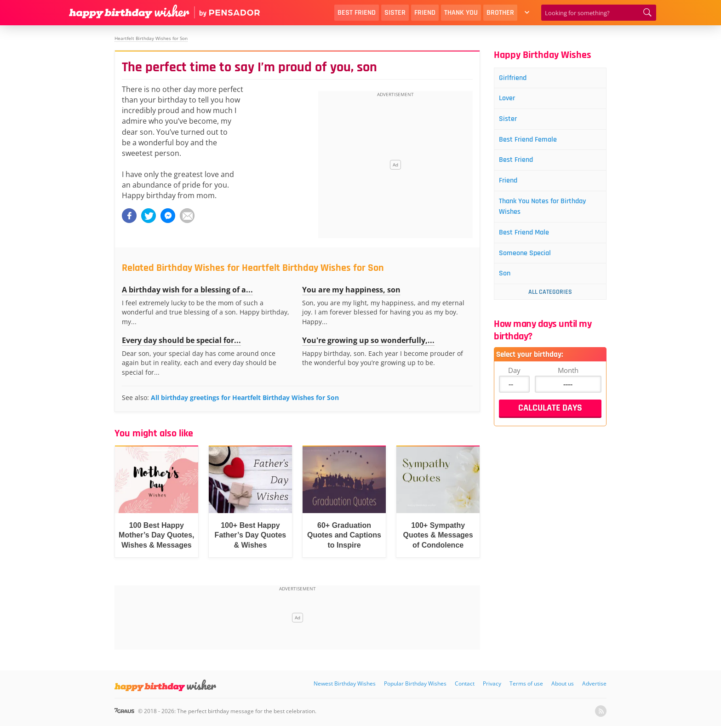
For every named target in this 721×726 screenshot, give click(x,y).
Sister (395, 12)
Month (568, 381)
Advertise (594, 683)
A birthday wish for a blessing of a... (187, 290)
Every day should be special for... (181, 340)
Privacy (492, 683)
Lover (510, 100)
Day (514, 381)
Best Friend (357, 12)
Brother (500, 12)
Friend (424, 12)
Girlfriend (516, 78)
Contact (465, 683)
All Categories (550, 303)
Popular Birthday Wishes (415, 683)
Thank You (461, 12)
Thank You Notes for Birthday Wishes (549, 213)
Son (507, 284)
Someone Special (530, 262)
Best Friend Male (529, 241)
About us (562, 683)
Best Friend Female (533, 143)
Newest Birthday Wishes (345, 683)
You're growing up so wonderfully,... (368, 340)
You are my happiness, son (351, 290)
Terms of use (526, 683)
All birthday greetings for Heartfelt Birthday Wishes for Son (245, 397)
